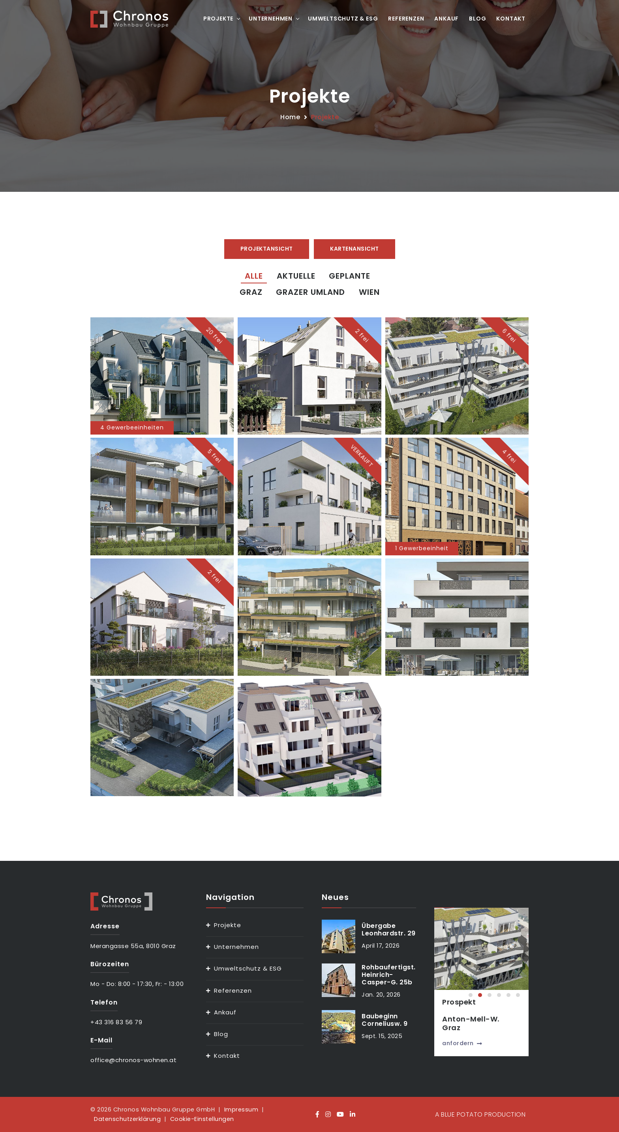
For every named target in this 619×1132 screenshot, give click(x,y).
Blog (477, 18)
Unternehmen (271, 18)
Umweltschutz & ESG (343, 18)
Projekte (218, 18)
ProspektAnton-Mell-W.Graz (481, 1015)
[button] (470, 995)
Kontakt (510, 18)
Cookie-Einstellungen (202, 1119)
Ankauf (446, 18)
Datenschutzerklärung (127, 1119)
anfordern (473, 1043)
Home (290, 117)
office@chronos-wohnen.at (133, 1060)
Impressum (241, 1109)
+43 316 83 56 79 (116, 1022)
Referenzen (406, 18)
